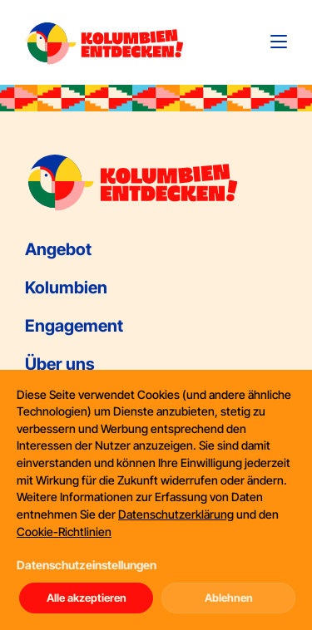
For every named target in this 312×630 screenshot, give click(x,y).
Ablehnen (229, 597)
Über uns (60, 364)
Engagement (74, 326)
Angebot (58, 249)
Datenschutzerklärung (176, 514)
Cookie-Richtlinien (64, 531)
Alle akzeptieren (86, 597)
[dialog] (156, 500)
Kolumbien (66, 288)
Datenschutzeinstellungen (86, 565)
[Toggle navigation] (278, 41)
